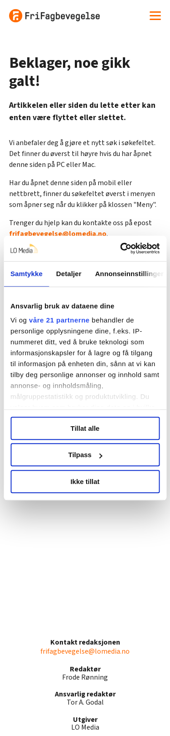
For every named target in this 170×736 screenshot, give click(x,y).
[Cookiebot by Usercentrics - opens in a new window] (121, 248)
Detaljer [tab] (69, 273)
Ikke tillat (84, 481)
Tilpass (85, 455)
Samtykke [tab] (26, 273)
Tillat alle (85, 428)
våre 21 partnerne (59, 320)
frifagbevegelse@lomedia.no (58, 234)
